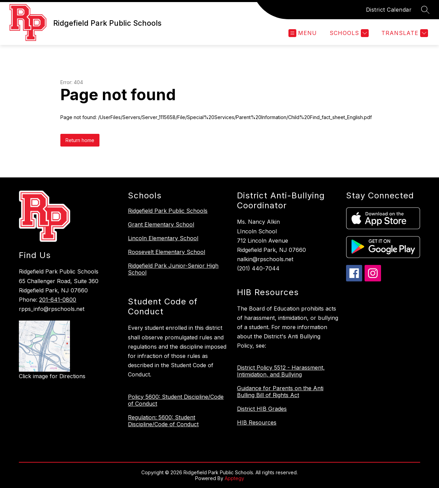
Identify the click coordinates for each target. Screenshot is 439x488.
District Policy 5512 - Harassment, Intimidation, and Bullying (281, 371)
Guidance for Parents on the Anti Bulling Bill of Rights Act (280, 391)
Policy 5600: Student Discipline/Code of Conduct (176, 400)
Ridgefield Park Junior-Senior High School (173, 269)
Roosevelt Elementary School (166, 251)
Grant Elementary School (161, 224)
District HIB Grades (262, 408)
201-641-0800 (57, 299)
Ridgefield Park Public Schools (167, 210)
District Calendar (389, 9)
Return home (80, 140)
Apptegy (234, 478)
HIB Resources (256, 422)
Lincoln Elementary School (163, 238)
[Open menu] (302, 33)
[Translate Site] (404, 33)
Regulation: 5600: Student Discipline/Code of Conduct (163, 421)
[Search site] (425, 9)
